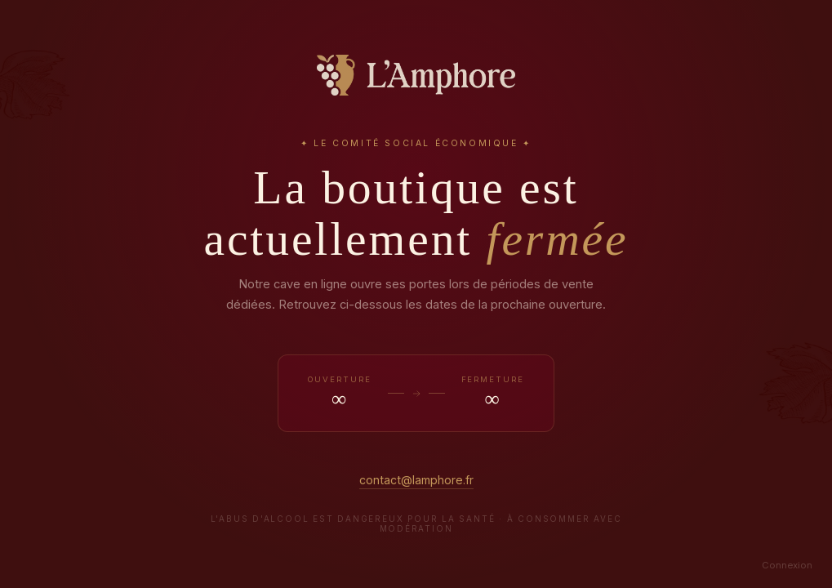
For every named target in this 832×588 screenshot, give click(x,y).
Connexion (787, 565)
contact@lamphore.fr (416, 480)
